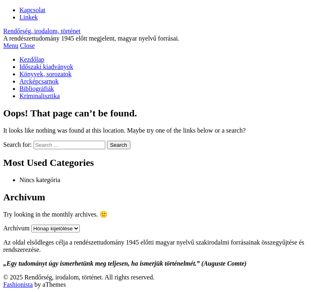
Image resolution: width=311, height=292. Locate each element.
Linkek (28, 17)
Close (27, 45)
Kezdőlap (31, 59)
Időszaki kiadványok (46, 66)
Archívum (16, 228)
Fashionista (18, 284)
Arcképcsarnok (39, 81)
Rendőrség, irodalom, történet (42, 31)
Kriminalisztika (39, 95)
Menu (10, 45)
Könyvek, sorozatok (45, 74)
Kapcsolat (32, 9)
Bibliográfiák (36, 88)
